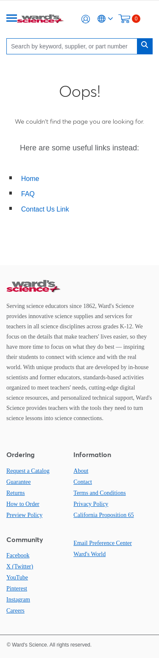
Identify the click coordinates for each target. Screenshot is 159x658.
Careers (15, 610)
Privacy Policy (90, 504)
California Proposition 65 (103, 515)
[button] (85, 19)
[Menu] (12, 19)
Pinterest (16, 588)
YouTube (17, 577)
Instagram (18, 599)
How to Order (22, 504)
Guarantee (18, 482)
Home (30, 178)
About (80, 471)
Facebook (17, 555)
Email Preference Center (102, 543)
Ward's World (89, 554)
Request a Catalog (28, 471)
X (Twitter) (19, 566)
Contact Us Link (45, 209)
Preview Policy (24, 515)
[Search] (74, 46)
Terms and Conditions (99, 493)
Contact (82, 482)
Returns (15, 493)
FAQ (28, 194)
